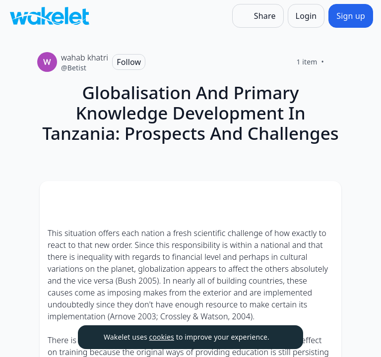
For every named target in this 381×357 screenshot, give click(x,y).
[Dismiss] (283, 337)
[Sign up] (350, 16)
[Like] (336, 62)
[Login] (306, 16)
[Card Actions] (325, 197)
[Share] (258, 16)
